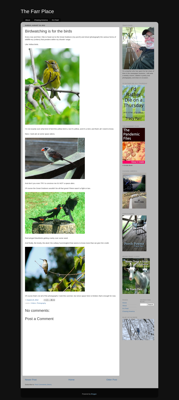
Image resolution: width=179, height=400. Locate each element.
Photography (41, 303)
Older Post (111, 379)
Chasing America (41, 20)
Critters (33, 303)
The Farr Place (37, 11)
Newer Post (31, 379)
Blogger (94, 394)
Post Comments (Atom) (43, 384)
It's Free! (55, 20)
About (27, 20)
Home (71, 379)
